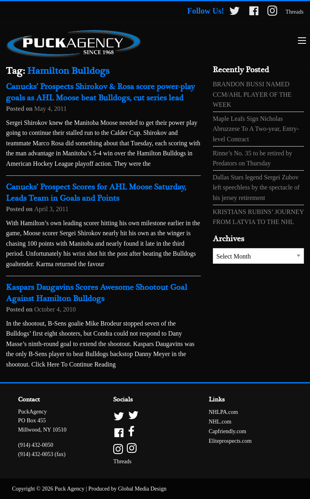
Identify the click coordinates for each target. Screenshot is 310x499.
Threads (295, 12)
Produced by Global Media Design (127, 489)
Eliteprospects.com (230, 441)
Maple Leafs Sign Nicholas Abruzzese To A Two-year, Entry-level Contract (256, 129)
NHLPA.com (223, 412)
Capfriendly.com (228, 431)
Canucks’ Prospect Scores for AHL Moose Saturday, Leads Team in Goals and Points (96, 193)
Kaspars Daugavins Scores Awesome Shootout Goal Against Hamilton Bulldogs (96, 293)
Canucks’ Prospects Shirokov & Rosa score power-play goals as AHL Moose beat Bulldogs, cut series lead (100, 92)
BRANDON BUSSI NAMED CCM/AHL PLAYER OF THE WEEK (252, 94)
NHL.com (220, 422)
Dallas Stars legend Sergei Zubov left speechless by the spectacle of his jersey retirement (256, 187)
